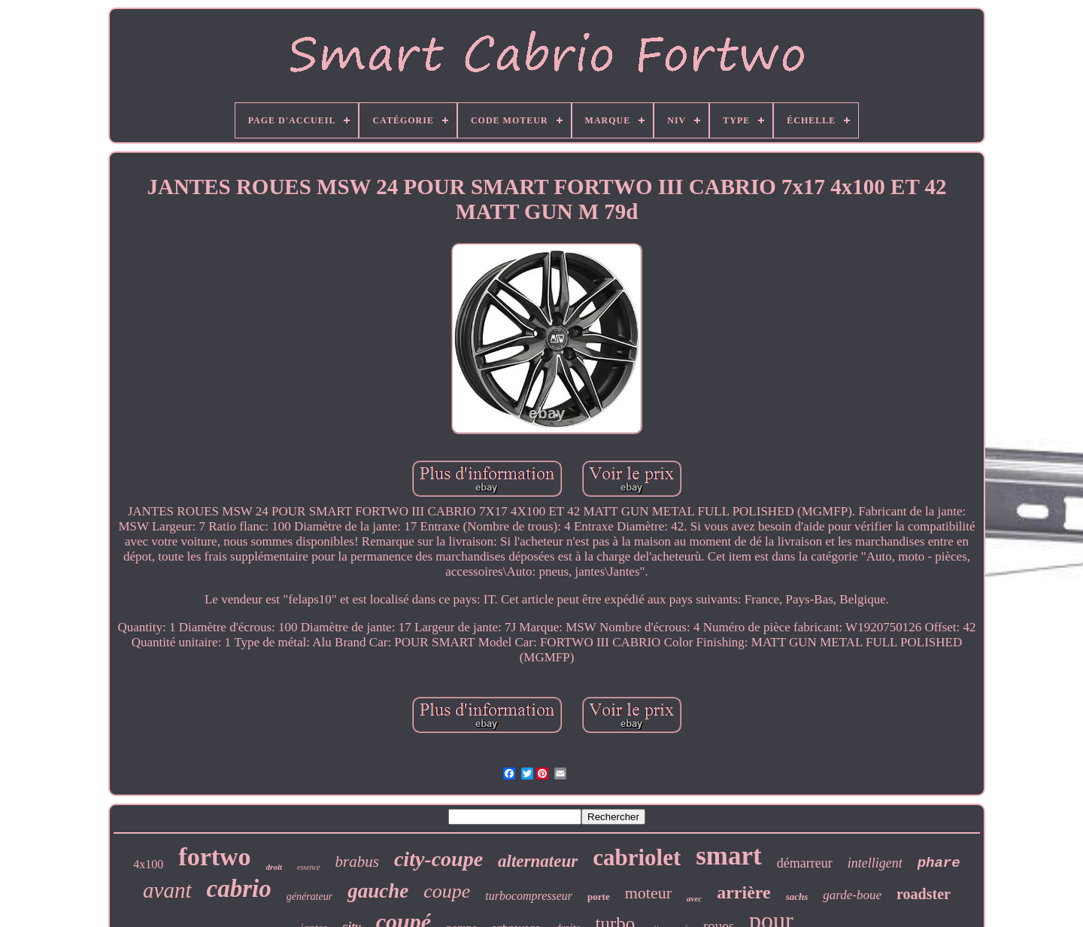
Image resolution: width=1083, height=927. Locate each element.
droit (274, 866)
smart (728, 856)
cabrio (239, 888)
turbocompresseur (528, 895)
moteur (648, 892)
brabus (357, 862)
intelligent (875, 863)
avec (694, 898)
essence (308, 867)
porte (598, 896)
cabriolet (637, 857)
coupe (446, 891)
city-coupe (438, 859)
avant (167, 890)
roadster (923, 894)
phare (939, 863)
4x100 (148, 864)
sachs (797, 896)
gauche (377, 891)
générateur (309, 896)
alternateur (538, 861)
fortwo (214, 857)
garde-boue (852, 895)
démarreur (805, 863)
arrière (744, 892)
